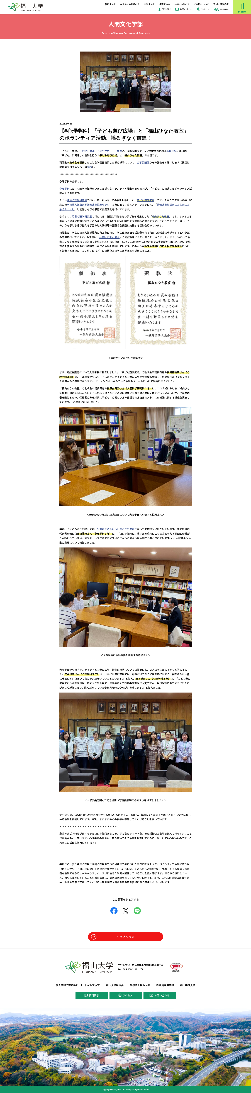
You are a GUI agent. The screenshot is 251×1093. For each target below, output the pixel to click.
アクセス (205, 9)
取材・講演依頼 (220, 4)
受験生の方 (110, 4)
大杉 (89, 167)
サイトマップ (92, 985)
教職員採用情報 (165, 985)
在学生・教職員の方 (130, 4)
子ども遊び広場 (145, 200)
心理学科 (172, 151)
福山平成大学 (187, 985)
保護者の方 (164, 4)
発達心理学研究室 (77, 200)
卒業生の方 (149, 4)
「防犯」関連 (86, 151)
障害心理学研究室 (82, 216)
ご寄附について (201, 4)
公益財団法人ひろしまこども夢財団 (117, 529)
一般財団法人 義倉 (109, 237)
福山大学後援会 (115, 985)
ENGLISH (224, 9)
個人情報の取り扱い (67, 985)
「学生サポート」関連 (109, 151)
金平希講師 (143, 162)
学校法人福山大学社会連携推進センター (89, 204)
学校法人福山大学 (140, 985)
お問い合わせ (186, 9)
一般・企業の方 (181, 4)
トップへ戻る (125, 937)
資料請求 (166, 9)
